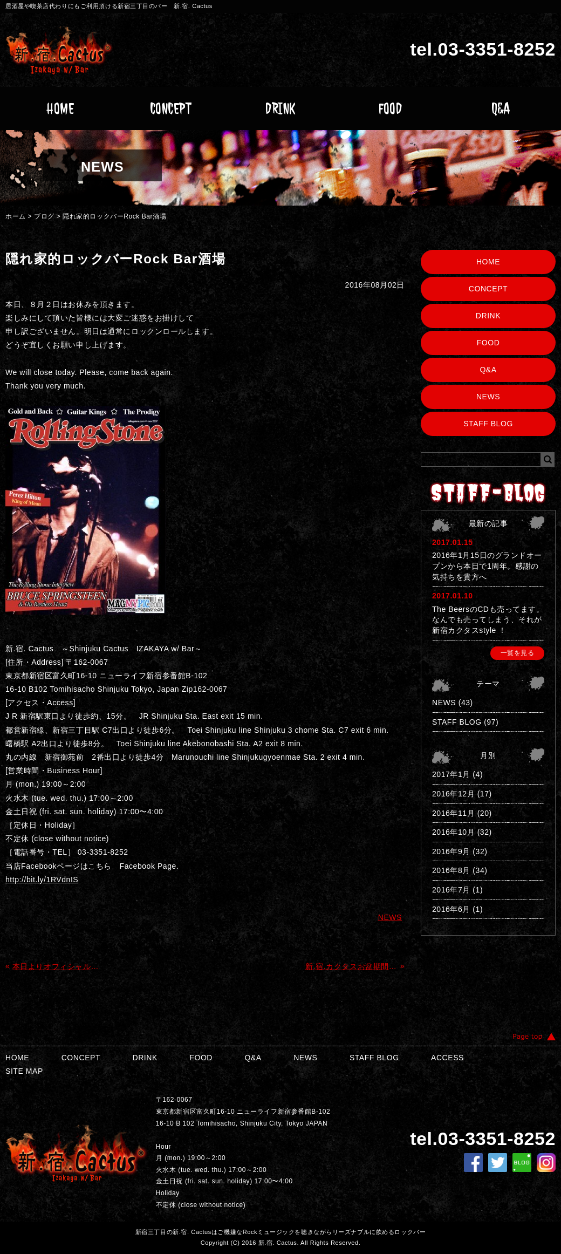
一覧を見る (518, 653)
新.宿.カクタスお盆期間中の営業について (351, 966)
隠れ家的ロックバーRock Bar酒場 (114, 216)
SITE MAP (24, 1071)
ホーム (15, 216)
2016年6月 (451, 909)
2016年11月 (453, 813)
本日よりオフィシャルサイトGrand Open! (58, 966)
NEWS (488, 396)
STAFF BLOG (488, 423)
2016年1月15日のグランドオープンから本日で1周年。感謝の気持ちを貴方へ (487, 566)
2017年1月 (451, 774)
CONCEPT (170, 108)
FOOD (390, 108)
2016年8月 (451, 870)
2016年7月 (451, 889)
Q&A (500, 108)
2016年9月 (451, 851)
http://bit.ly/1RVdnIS (41, 879)
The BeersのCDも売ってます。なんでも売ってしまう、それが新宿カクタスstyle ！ (488, 620)
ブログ (44, 216)
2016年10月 (453, 832)
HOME (60, 108)
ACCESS (447, 1057)
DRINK (280, 108)
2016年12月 (453, 793)
